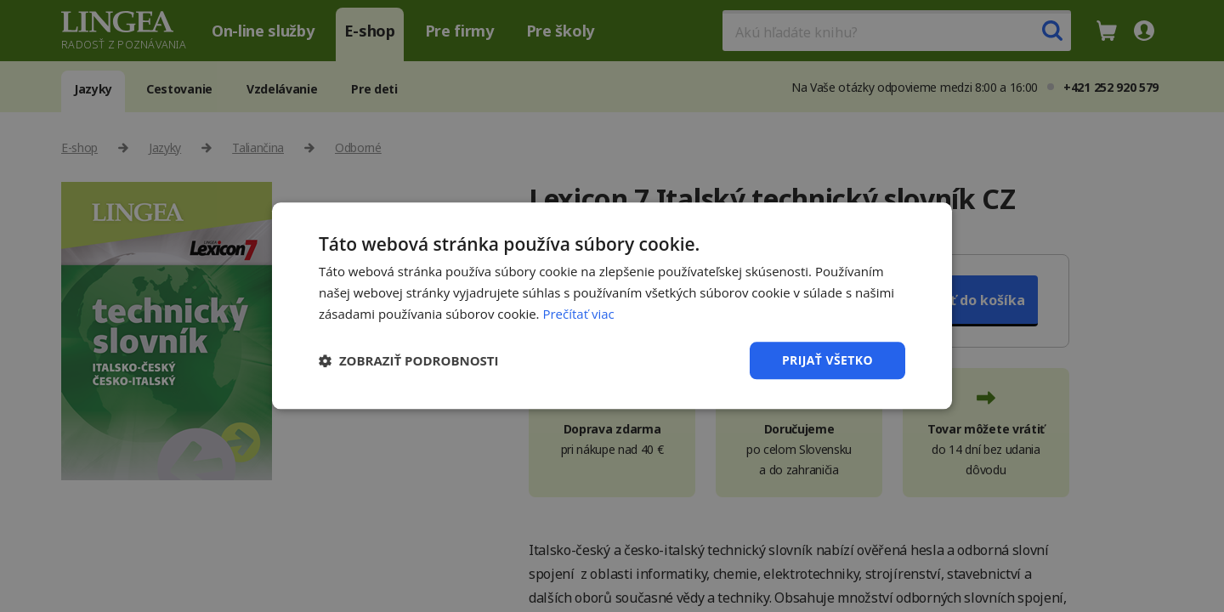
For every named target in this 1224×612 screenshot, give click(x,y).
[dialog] (612, 306)
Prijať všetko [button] (827, 360)
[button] (409, 360)
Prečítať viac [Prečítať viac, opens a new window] (578, 313)
